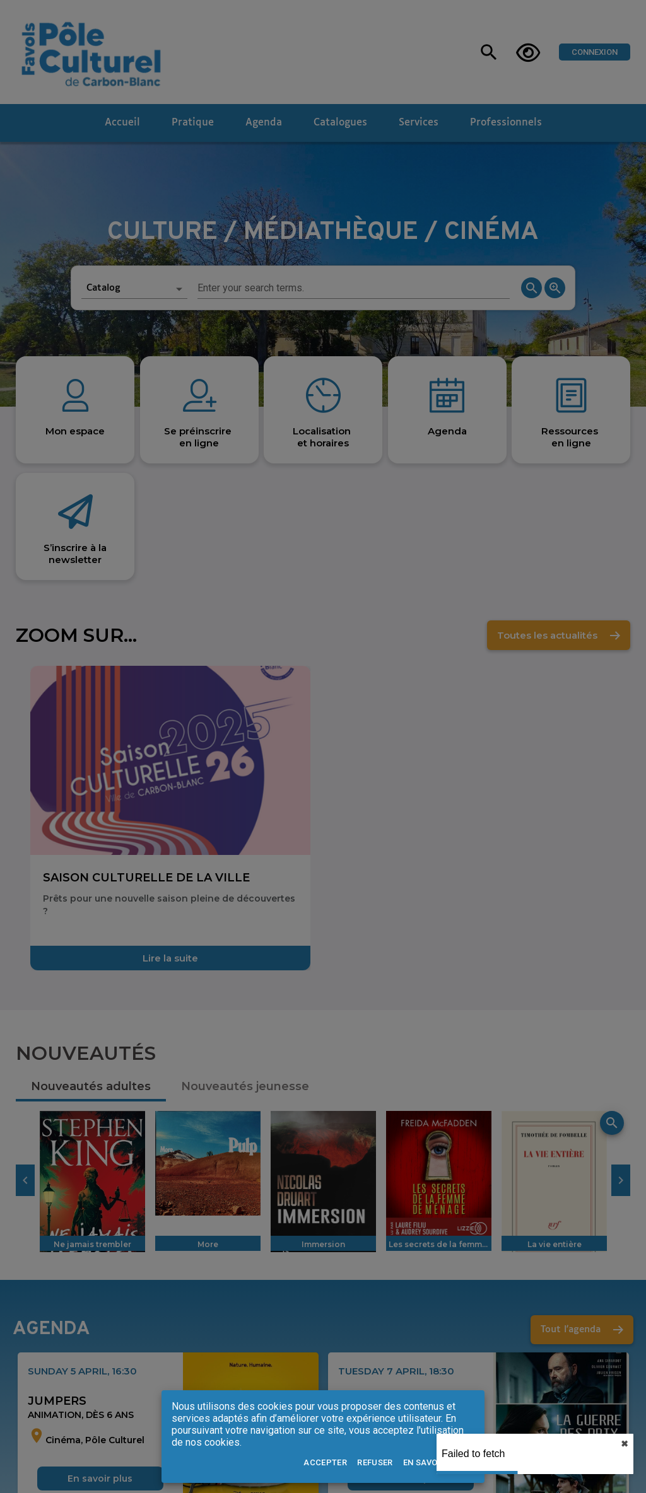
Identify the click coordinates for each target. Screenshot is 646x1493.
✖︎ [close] (624, 1444)
